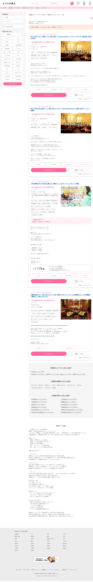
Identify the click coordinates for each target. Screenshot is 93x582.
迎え (7, 69)
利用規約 (44, 569)
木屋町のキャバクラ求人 (78, 374)
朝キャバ (41, 385)
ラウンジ (79, 385)
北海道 (16, 545)
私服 (18, 52)
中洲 (48, 541)
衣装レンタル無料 (7, 52)
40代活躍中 (18, 79)
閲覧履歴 (84, 3)
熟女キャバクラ (61, 385)
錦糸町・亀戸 (50, 538)
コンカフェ (47, 387)
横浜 (32, 541)
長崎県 (64, 548)
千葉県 (48, 543)
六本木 (64, 534)
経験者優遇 (7, 48)
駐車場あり (18, 65)
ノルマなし (7, 72)
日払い (18, 38)
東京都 (16, 543)
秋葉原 (32, 536)
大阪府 (32, 548)
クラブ (53, 385)
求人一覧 (18, 569)
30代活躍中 (7, 79)
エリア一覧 (26, 569)
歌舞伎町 (17, 534)
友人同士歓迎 (7, 76)
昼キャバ (47, 385)
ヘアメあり (18, 48)
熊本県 (16, 550)
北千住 (32, 538)
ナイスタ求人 (3, 8)
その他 (54, 387)
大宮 (16, 541)
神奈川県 (65, 543)
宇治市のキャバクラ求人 (37, 371)
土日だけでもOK (7, 58)
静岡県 (48, 545)
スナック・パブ (71, 385)
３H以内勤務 (18, 58)
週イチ (18, 55)
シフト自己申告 (7, 55)
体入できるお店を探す (8, 26)
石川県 (16, 548)
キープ (78, 3)
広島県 (48, 548)
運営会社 (64, 569)
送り (18, 69)
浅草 (16, 538)
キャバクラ (34, 385)
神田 (48, 536)
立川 (64, 538)
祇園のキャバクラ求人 (41, 8)
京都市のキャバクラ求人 (27, 8)
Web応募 (38, 89)
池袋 (48, 534)
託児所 (7, 41)
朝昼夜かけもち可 (7, 62)
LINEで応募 (53, 89)
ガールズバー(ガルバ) (37, 387)
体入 (7, 38)
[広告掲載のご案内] (46, 559)
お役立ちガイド (35, 569)
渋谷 (32, 534)
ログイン (90, 3)
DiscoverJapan (73, 569)
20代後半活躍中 (18, 76)
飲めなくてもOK (18, 72)
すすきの (65, 541)
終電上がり (18, 62)
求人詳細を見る (49, 95)
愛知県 (64, 545)
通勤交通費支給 (7, 65)
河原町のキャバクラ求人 (52, 374)
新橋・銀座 (17, 536)
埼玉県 (32, 543)
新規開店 (7, 45)
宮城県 (32, 545)
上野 (64, 536)
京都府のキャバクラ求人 (14, 8)
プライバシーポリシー (54, 569)
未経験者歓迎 (18, 45)
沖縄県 (32, 550)
